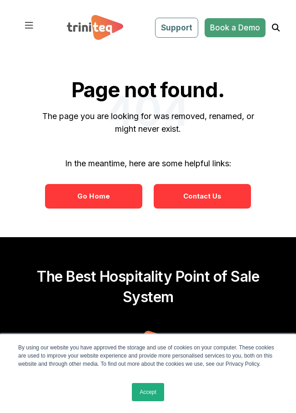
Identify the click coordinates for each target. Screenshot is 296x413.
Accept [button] (148, 392)
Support (176, 27)
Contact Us (202, 196)
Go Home (93, 196)
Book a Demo (235, 27)
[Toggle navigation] (29, 28)
